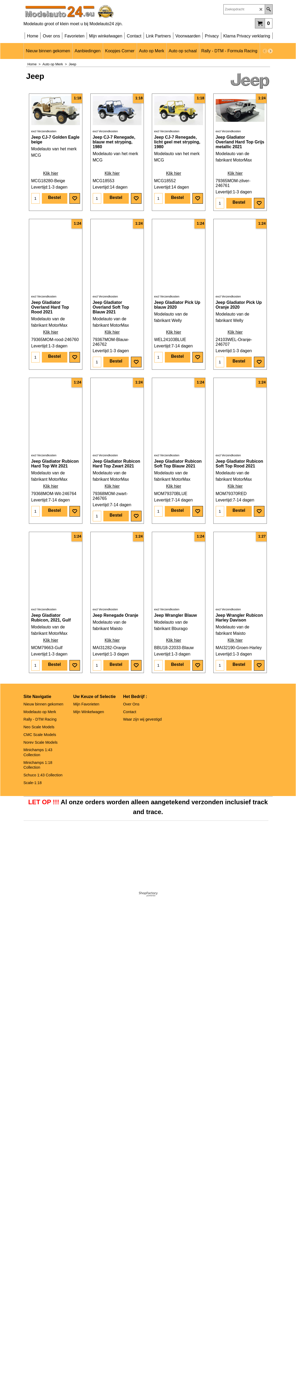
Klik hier (50, 213)
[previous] (265, 51)
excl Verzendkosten (43, 171)
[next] (270, 51)
